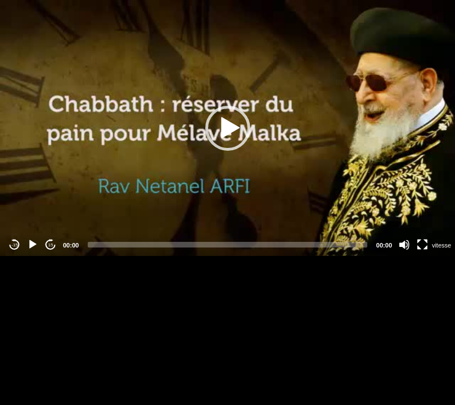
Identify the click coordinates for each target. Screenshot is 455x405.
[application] (227, 128)
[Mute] (404, 244)
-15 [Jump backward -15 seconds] (14, 245)
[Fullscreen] (422, 244)
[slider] (227, 245)
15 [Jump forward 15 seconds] (50, 245)
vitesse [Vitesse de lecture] (441, 245)
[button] (227, 128)
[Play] (32, 244)
